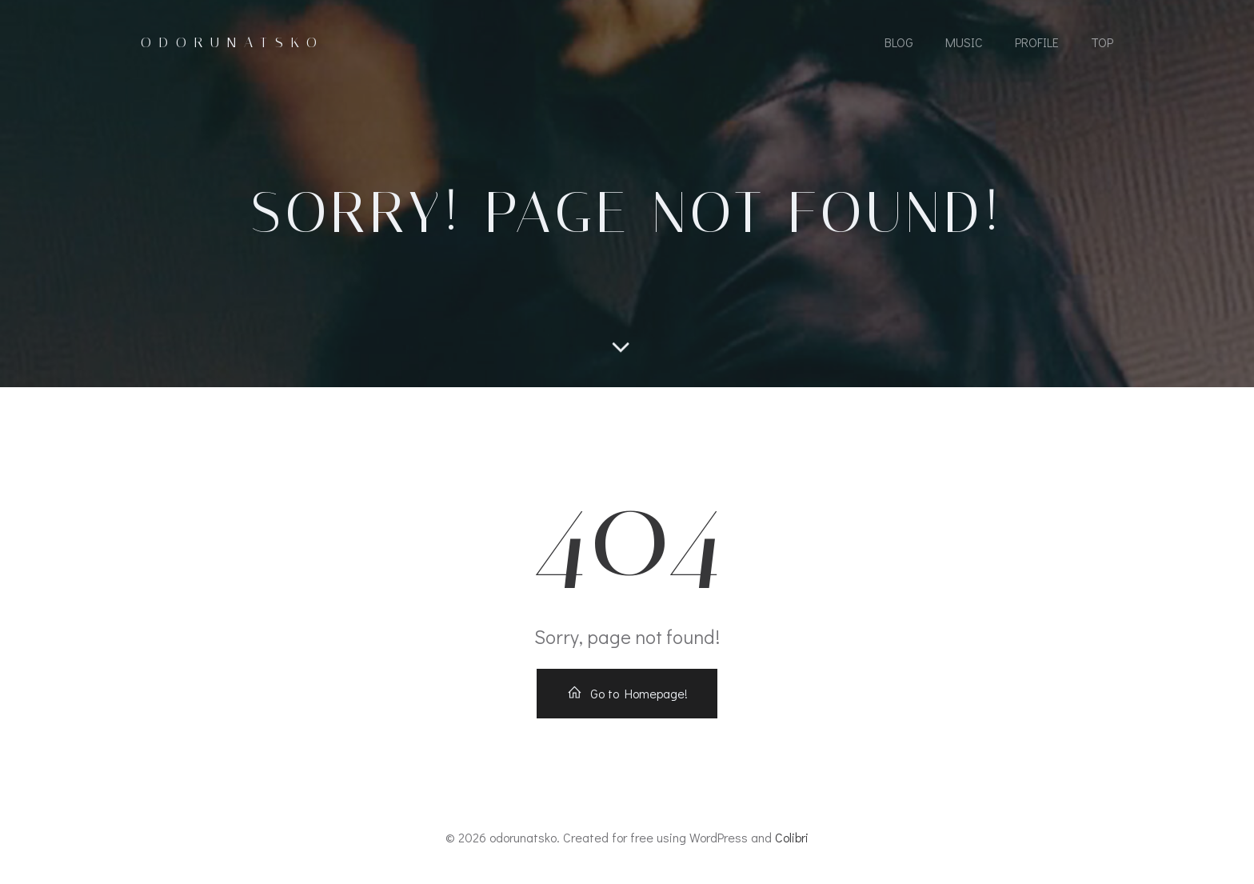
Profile (1037, 42)
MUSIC (964, 42)
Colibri (792, 837)
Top (1102, 42)
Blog (899, 42)
